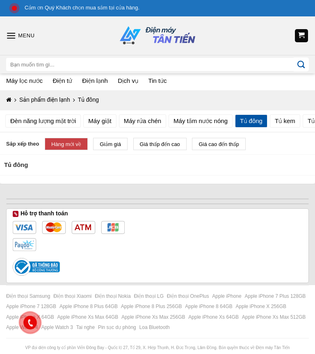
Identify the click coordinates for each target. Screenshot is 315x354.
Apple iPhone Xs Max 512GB (274, 317)
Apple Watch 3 (57, 327)
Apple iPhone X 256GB (262, 306)
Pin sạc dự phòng (117, 327)
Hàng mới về (66, 144)
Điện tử (62, 80)
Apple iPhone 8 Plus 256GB (152, 306)
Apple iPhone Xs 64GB (214, 317)
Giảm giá (110, 144)
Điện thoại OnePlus (188, 296)
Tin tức (157, 80)
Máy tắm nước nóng (200, 120)
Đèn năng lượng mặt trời (43, 120)
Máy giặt (99, 120)
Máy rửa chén (142, 120)
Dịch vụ (128, 80)
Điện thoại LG (149, 296)
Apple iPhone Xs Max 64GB (88, 317)
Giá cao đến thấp (219, 144)
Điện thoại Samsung (29, 296)
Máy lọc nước (24, 80)
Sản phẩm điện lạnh (44, 99)
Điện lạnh (94, 80)
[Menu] (20, 35)
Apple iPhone (227, 296)
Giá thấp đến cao (160, 144)
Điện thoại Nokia (113, 296)
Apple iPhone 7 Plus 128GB (276, 296)
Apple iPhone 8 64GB (209, 306)
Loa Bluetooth (154, 327)
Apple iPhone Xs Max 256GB (154, 317)
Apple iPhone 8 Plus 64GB (89, 306)
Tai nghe (86, 327)
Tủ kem (285, 120)
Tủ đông (251, 120)
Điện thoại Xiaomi (73, 296)
